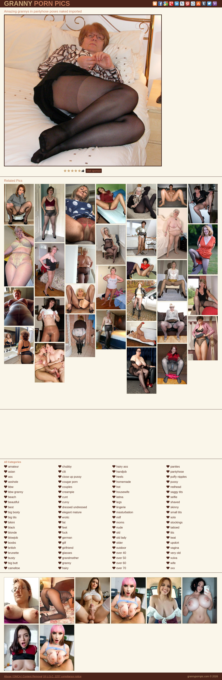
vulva (171, 557)
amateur (11, 466)
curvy (63, 502)
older (117, 542)
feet (62, 527)
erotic (63, 517)
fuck (63, 532)
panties (173, 466)
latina (117, 497)
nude (117, 527)
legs (117, 502)
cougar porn (68, 481)
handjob (119, 471)
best (9, 507)
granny (64, 563)
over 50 (119, 557)
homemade (121, 481)
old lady (119, 537)
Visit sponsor (94, 170)
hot (116, 486)
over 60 (119, 563)
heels (117, 476)
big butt (11, 563)
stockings (174, 522)
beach (10, 497)
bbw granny (13, 492)
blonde (10, 532)
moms (118, 522)
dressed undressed (72, 507)
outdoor (119, 547)
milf (116, 517)
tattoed (172, 527)
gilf (62, 542)
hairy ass (120, 466)
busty (9, 557)
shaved (173, 502)
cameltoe (12, 568)
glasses (65, 552)
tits (170, 532)
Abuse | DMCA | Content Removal (23, 676)
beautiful (11, 502)
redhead (173, 486)
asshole (11, 481)
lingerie (119, 507)
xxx (170, 568)
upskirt (172, 542)
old (116, 532)
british (10, 547)
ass (8, 476)
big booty (12, 512)
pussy (172, 481)
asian (9, 471)
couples (65, 486)
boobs (10, 542)
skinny (172, 507)
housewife (121, 492)
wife (171, 563)
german (65, 537)
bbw (8, 486)
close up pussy (69, 476)
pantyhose (175, 471)
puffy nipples (176, 476)
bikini (9, 522)
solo (171, 517)
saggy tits (174, 492)
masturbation (122, 512)
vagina (172, 547)
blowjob (11, 537)
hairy (63, 568)
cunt (63, 497)
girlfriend (65, 547)
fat (61, 522)
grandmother (68, 557)
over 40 (119, 552)
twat (171, 537)
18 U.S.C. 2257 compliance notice (62, 676)
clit (62, 471)
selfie (171, 497)
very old (173, 552)
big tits (10, 517)
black (9, 527)
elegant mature (70, 512)
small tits (174, 512)
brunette (11, 552)
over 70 (119, 568)
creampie (66, 492)
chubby (65, 466)
